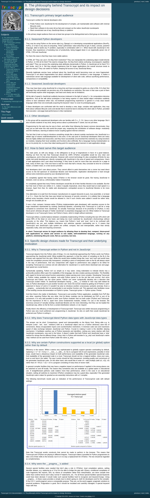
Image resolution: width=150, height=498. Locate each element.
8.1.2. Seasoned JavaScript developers (11, 50)
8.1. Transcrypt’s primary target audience (12, 43)
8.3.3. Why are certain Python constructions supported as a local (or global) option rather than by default (13, 87)
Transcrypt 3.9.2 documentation (11, 1)
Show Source (6, 115)
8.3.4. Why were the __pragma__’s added (13, 95)
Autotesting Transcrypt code (12, 101)
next (142, 1)
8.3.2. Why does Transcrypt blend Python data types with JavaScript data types (13, 77)
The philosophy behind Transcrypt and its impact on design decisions (47, 1)
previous (137, 1)
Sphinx (90, 496)
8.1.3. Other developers (10, 55)
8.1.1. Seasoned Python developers (12, 46)
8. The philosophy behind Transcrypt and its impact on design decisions (11, 39)
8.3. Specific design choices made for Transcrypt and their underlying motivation (11, 63)
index (147, 1)
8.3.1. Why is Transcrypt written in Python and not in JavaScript (13, 70)
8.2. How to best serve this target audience (11, 58)
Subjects (5, 34)
